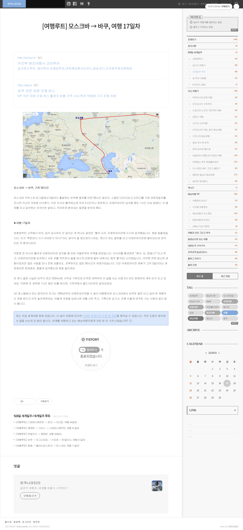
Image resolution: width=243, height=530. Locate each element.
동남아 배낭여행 (213, 295)
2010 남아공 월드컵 (215, 149)
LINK (212, 410)
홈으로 (8, 521)
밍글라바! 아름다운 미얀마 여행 (215, 155)
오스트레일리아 (230, 295)
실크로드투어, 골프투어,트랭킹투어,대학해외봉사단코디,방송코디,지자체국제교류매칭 (75, 68)
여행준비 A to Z (215, 200)
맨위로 (36, 521)
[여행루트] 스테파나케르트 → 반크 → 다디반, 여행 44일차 (46, 422)
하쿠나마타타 (14, 3)
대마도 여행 (215, 117)
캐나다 (212, 188)
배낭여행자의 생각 (215, 220)
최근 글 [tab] (199, 276)
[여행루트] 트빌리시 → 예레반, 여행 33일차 (39, 434)
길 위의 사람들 (215, 78)
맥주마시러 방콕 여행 (215, 97)
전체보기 (212, 39)
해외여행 (210, 312)
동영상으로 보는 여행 (212, 239)
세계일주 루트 (42, 416)
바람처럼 (193, 306)
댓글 (17, 466)
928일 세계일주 (23, 416)
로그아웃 (26, 521)
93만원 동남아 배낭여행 (215, 175)
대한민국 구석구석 (212, 246)
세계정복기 (215, 59)
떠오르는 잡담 (215, 84)
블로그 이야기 (212, 258)
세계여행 (227, 301)
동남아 (209, 318)
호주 (225, 318)
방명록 (16, 521)
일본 (191, 312)
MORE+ (234, 30)
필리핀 (226, 306)
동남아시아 (194, 301)
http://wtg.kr (25, 85)
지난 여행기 (212, 91)
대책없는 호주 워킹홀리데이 (215, 162)
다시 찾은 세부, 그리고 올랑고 (215, 168)
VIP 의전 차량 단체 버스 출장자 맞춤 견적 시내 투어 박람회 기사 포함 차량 (67, 96)
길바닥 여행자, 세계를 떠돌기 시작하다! (44, 488)
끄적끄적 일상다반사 (212, 252)
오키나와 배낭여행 (215, 136)
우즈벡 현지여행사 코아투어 (39, 63)
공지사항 (212, 46)
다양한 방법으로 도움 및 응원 (100, 316)
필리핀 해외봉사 (215, 181)
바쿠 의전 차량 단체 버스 (36, 90)
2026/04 (212, 352)
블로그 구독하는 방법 (203, 26)
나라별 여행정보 (215, 207)
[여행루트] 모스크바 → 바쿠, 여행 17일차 (91, 25)
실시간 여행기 (215, 65)
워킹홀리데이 (212, 306)
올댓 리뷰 (212, 265)
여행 (225, 312)
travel (208, 301)
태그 (184, 3)
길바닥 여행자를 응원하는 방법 (207, 22)
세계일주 (193, 295)
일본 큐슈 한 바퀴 (215, 142)
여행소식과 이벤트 (215, 226)
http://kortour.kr (27, 57)
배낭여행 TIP (212, 194)
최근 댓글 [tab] (225, 276)
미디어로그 (193, 3)
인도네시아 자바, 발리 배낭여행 (215, 130)
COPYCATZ (233, 527)
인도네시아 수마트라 (215, 104)
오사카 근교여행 (215, 123)
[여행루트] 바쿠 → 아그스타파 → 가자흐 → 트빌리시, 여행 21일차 (50, 440)
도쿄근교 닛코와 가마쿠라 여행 (215, 110)
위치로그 (204, 3)
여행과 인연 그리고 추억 (212, 233)
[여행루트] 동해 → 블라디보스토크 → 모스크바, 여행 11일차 (47, 445)
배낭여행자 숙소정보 (215, 213)
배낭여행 (193, 318)
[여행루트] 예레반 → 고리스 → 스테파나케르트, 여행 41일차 (47, 428)
